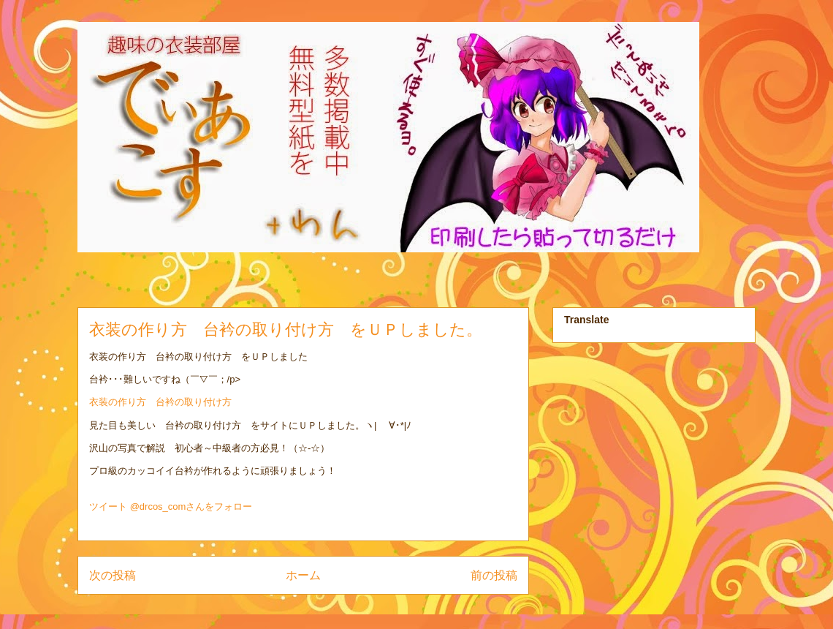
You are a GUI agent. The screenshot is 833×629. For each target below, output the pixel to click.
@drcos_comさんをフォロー (191, 506)
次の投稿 (112, 575)
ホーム (303, 575)
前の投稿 (494, 575)
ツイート (108, 506)
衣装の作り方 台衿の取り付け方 (160, 401)
